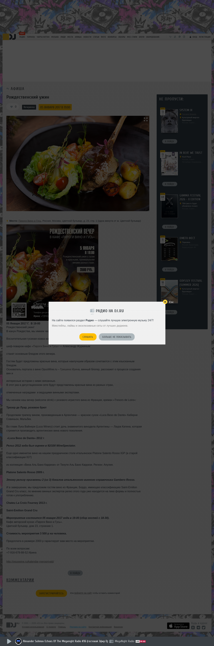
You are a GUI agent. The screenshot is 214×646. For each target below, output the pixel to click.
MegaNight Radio (124, 641)
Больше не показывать (116, 336)
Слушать (88, 336)
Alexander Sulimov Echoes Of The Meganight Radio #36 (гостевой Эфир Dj (65, 641)
